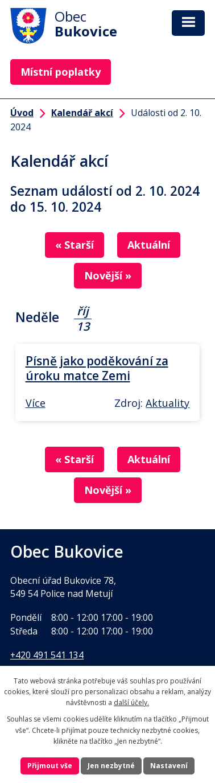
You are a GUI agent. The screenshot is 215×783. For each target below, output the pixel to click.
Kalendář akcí (82, 112)
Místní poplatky (60, 72)
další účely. (131, 702)
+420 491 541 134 (47, 655)
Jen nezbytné (111, 765)
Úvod (22, 112)
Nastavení (169, 765)
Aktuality (167, 403)
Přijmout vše (49, 765)
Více (36, 403)
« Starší (74, 245)
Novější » (107, 275)
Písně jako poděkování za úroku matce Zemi (97, 368)
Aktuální (148, 245)
